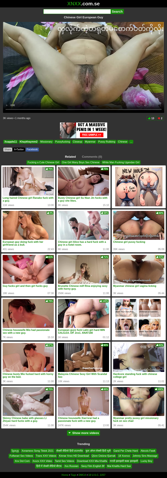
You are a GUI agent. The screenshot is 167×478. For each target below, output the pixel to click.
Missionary (46, 141)
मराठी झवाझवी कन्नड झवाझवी (124, 461)
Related (70, 156)
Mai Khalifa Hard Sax (119, 466)
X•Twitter (19, 149)
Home (65, 475)
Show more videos (83, 433)
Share (7, 149)
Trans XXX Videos (46, 455)
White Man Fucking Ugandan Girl (120, 162)
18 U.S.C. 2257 (96, 475)
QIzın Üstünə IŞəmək (104, 455)
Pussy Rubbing (106, 141)
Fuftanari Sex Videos (21, 455)
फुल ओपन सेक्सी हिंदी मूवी (98, 450)
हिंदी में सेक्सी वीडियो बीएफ (49, 466)
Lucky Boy (146, 461)
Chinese (122, 141)
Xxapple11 (10, 141)
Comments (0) (92, 156)
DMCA (82, 475)
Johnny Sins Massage (145, 455)
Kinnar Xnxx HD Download (74, 455)
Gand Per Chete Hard (125, 450)
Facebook (32, 149)
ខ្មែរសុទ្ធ (15, 450)
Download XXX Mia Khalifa (92, 461)
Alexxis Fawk (148, 450)
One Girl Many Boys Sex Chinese (80, 162)
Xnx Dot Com (22, 461)
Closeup (77, 141)
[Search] (77, 11)
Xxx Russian (71, 466)
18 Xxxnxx (124, 455)
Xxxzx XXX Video (42, 461)
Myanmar (90, 141)
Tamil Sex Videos (64, 461)
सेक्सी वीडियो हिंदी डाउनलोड (69, 450)
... (131, 141)
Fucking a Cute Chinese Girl (43, 162)
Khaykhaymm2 (28, 141)
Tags (73, 475)
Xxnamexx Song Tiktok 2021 (38, 450)
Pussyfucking (62, 141)
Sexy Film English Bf (92, 466)
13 (151, 118)
